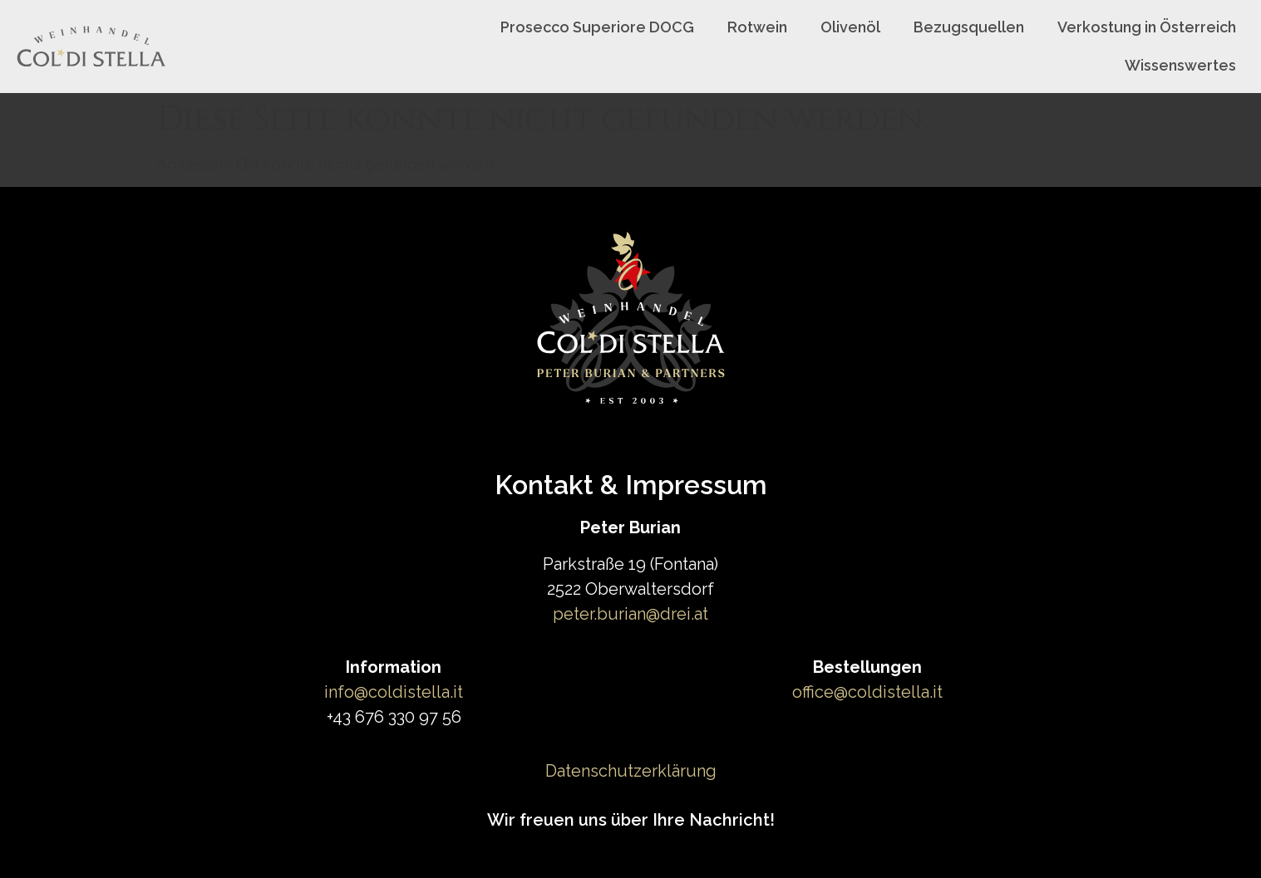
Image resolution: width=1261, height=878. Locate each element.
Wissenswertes (1180, 65)
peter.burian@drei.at (630, 614)
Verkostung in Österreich (1146, 27)
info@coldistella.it (393, 692)
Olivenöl (850, 27)
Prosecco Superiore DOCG (597, 27)
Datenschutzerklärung (631, 771)
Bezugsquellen (969, 27)
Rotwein (757, 27)
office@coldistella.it (867, 692)
